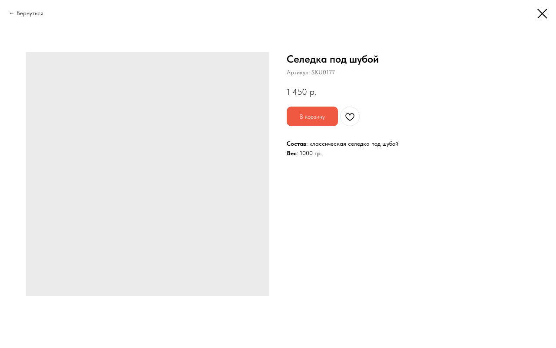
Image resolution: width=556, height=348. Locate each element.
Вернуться (30, 13)
